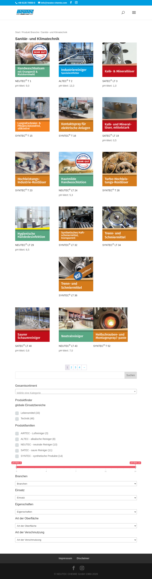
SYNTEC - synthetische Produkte (42, 456)
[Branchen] (76, 483)
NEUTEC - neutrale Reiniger (39, 444)
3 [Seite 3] (75, 367)
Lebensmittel (30, 412)
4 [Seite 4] (79, 367)
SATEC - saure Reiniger (36, 450)
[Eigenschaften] (76, 511)
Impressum (65, 558)
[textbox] (76, 393)
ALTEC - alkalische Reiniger (38, 439)
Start (17, 32)
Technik (27, 418)
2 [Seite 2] (71, 367)
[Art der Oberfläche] (76, 525)
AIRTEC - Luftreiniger (34, 433)
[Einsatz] (76, 497)
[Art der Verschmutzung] (76, 539)
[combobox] (76, 391)
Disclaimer (83, 558)
